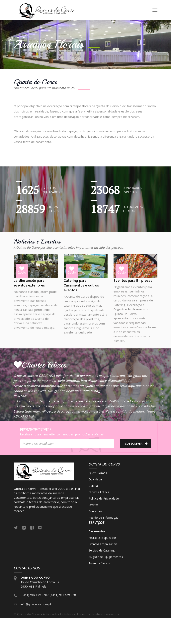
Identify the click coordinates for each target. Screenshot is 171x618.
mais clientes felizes (36, 428)
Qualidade (95, 479)
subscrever (136, 443)
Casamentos (97, 531)
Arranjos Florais (99, 563)
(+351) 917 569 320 (63, 595)
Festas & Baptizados (103, 538)
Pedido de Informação (104, 517)
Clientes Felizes (99, 492)
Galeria (93, 486)
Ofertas (94, 505)
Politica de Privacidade (104, 498)
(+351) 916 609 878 (34, 595)
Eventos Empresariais (103, 544)
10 (162, 425)
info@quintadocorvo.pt (36, 604)
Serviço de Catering (102, 550)
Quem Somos (98, 473)
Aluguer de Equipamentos (106, 557)
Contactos (96, 511)
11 (162, 429)
